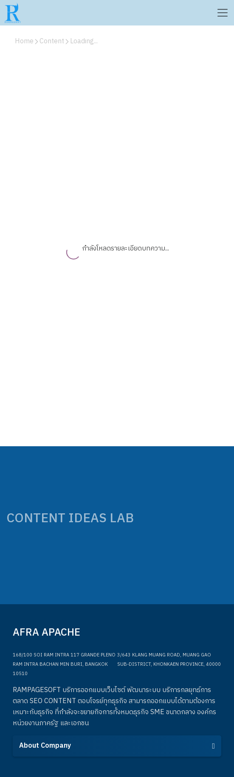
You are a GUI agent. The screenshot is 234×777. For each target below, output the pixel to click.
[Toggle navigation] (222, 13)
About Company (117, 746)
